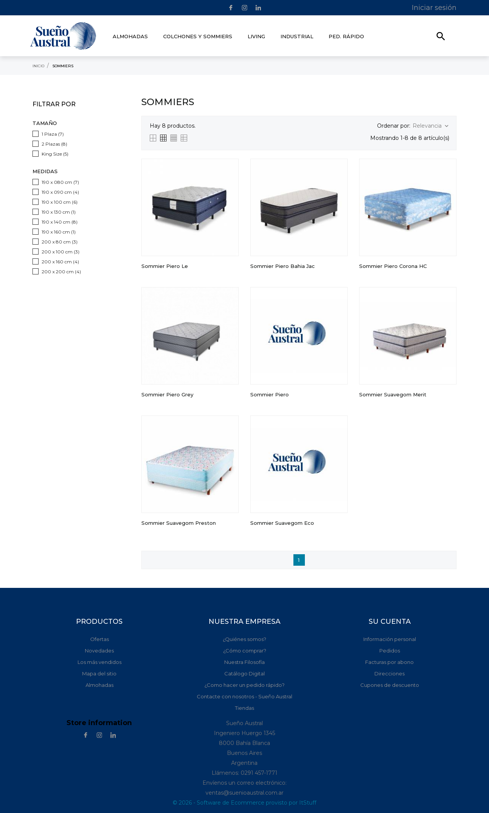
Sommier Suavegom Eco (282, 523)
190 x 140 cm (60, 222)
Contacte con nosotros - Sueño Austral (244, 696)
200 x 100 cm (60, 252)
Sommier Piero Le (164, 266)
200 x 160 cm (60, 262)
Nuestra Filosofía (244, 662)
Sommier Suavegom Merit (392, 394)
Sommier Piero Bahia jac (282, 266)
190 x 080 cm (60, 182)
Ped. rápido (346, 36)
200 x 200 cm (61, 271)
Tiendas (244, 708)
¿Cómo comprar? (244, 650)
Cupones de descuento (389, 685)
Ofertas (99, 639)
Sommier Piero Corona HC (393, 266)
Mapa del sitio (99, 673)
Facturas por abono (389, 662)
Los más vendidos (99, 662)
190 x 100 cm (60, 202)
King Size (55, 154)
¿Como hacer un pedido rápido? (244, 685)
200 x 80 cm (60, 242)
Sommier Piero (269, 394)
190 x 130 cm (59, 212)
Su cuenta (390, 621)
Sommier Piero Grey (167, 394)
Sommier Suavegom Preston (178, 523)
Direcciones (389, 673)
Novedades (99, 650)
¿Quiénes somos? (244, 639)
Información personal (389, 639)
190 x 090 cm (60, 192)
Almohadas (99, 685)
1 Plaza (53, 134)
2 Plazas (54, 144)
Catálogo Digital (244, 673)
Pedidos (389, 650)
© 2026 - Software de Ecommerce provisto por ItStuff (244, 802)
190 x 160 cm (59, 232)
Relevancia (431, 126)
